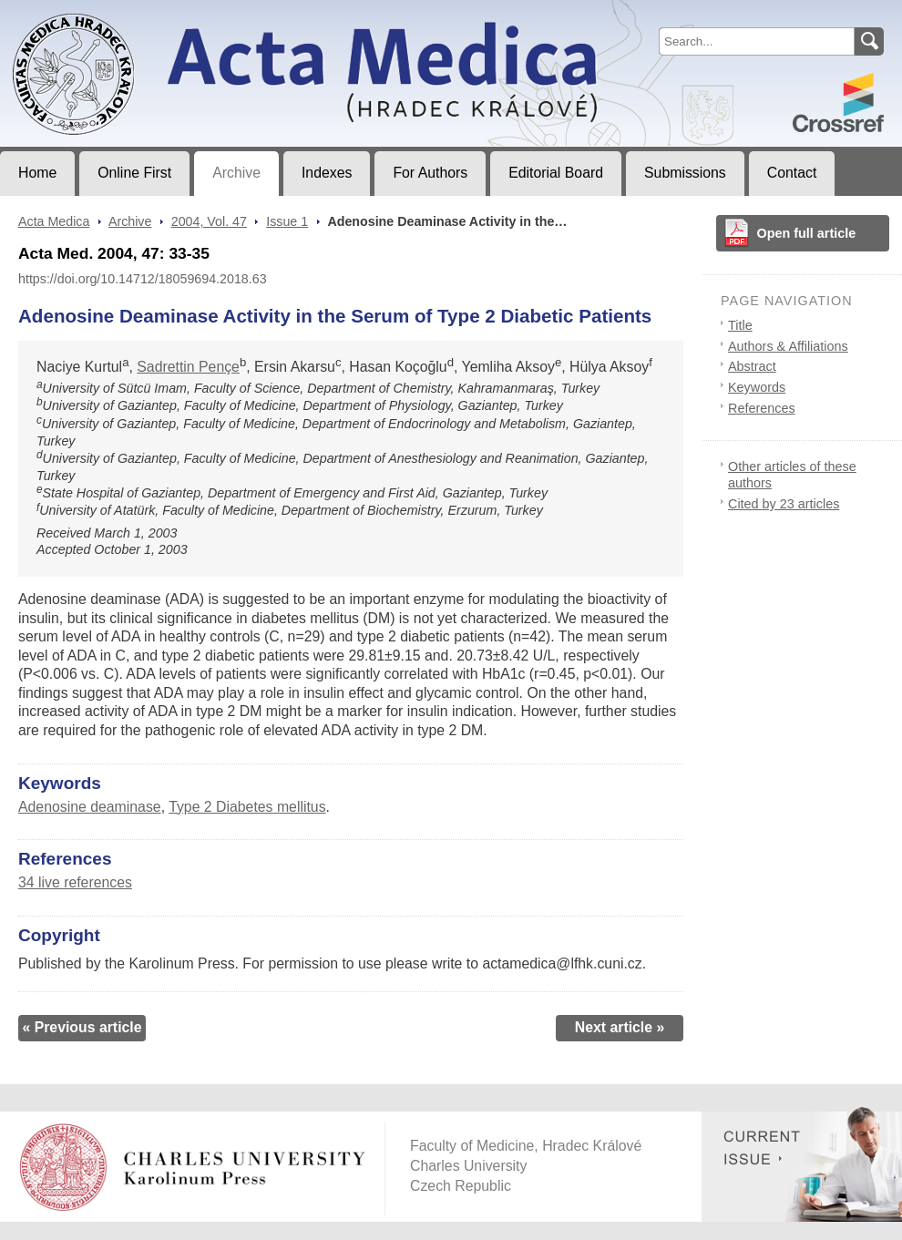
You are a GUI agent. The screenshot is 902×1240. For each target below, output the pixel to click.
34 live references (75, 882)
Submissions (685, 172)
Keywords (756, 387)
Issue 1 (287, 221)
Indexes (327, 172)
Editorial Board (555, 172)
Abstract (752, 366)
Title (740, 325)
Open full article (806, 233)
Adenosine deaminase (89, 807)
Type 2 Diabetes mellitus (247, 807)
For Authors (430, 172)
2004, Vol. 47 (209, 221)
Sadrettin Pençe (188, 366)
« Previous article (81, 1027)
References (761, 408)
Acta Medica (53, 221)
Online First (134, 172)
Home (37, 172)
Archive (236, 172)
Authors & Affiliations (788, 346)
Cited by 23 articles (783, 504)
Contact (792, 172)
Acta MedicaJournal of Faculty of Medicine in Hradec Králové (151, 14)
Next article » (620, 1027)
